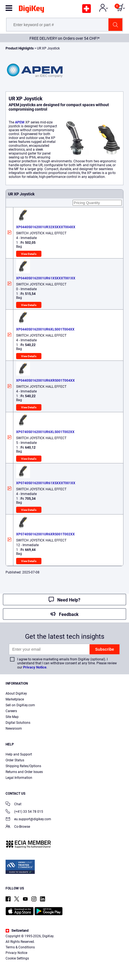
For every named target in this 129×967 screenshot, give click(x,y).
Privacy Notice (34, 667)
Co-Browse (18, 827)
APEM (19, 122)
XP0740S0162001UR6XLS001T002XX (45, 432)
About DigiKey (16, 693)
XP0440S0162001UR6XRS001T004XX (45, 380)
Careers (11, 711)
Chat (13, 804)
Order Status (15, 760)
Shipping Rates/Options (23, 766)
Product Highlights (20, 48)
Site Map (12, 717)
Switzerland (17, 931)
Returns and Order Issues (24, 772)
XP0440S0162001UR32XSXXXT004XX (45, 227)
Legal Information (19, 778)
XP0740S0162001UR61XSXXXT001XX (45, 483)
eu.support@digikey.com (28, 819)
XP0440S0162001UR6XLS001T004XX (45, 329)
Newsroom (14, 728)
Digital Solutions (18, 723)
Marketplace (15, 699)
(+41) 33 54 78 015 (24, 812)
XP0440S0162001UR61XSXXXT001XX (45, 278)
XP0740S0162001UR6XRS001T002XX (45, 534)
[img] (31, 10)
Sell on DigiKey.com (20, 705)
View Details (28, 254)
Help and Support (19, 754)
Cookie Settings (17, 958)
